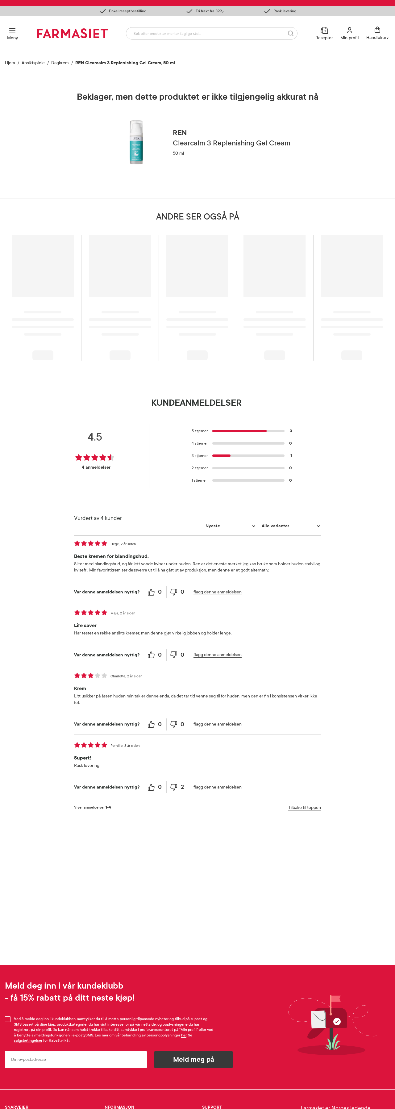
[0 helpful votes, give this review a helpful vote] (155, 592)
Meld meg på (193, 1059)
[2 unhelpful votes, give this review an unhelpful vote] (178, 787)
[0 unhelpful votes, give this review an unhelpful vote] (178, 592)
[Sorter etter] (229, 526)
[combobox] (211, 33)
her (183, 1035)
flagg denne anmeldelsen (217, 592)
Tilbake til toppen (304, 807)
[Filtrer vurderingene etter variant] (290, 526)
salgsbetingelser (28, 1040)
